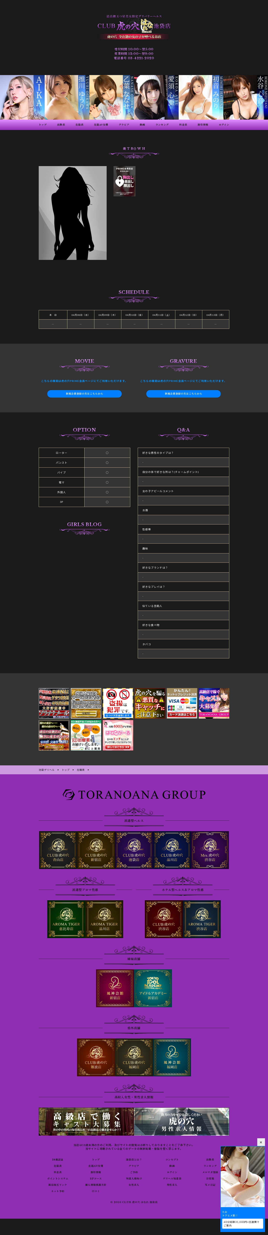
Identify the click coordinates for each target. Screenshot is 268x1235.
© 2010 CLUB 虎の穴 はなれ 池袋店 (134, 1202)
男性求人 (172, 1184)
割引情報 (96, 1172)
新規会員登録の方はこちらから (84, 394)
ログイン (172, 1172)
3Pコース (96, 1178)
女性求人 (134, 1184)
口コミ (96, 1190)
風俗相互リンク (58, 1184)
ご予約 (134, 1172)
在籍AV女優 (96, 1165)
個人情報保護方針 (95, 1184)
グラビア (134, 1165)
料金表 (57, 1172)
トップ (96, 1159)
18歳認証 (58, 1159)
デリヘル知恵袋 (172, 1178)
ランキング (210, 1165)
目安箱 (210, 1178)
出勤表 (210, 1159)
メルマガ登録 (210, 1172)
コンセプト (172, 1159)
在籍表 (57, 1165)
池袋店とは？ (134, 1159)
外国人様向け (134, 1178)
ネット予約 (58, 1190)
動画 (172, 1165)
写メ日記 (210, 1184)
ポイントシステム (57, 1178)
